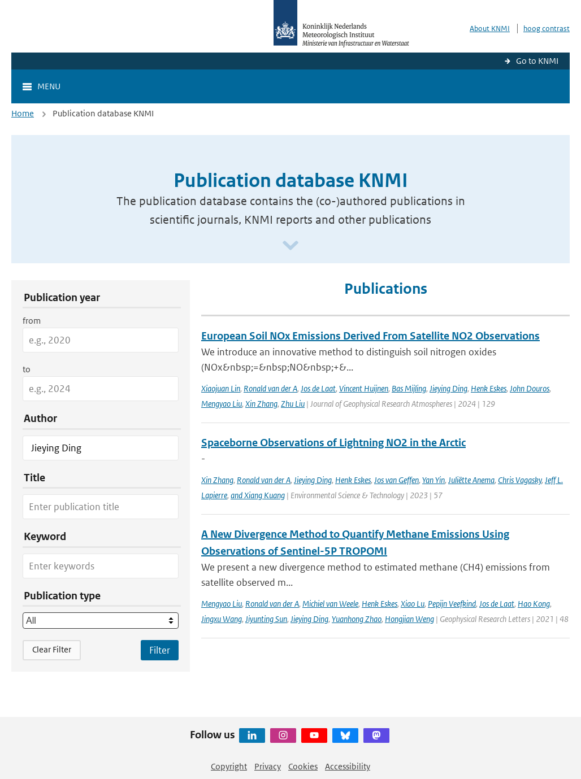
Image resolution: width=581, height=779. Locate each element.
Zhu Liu (293, 403)
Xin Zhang (261, 403)
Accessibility (347, 766)
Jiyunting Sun (266, 618)
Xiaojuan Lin (220, 388)
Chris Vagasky (519, 480)
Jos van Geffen (396, 480)
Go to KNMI (537, 60)
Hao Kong (534, 603)
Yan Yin (433, 480)
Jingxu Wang (221, 618)
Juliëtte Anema (471, 480)
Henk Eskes (488, 388)
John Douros (529, 388)
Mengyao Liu (221, 403)
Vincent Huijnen (363, 388)
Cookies (303, 766)
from (32, 320)
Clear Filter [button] (51, 649)
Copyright (229, 766)
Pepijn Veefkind (452, 603)
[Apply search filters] (160, 650)
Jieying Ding (448, 388)
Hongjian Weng (409, 618)
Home (22, 113)
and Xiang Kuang (258, 495)
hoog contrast (546, 28)
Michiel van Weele (330, 603)
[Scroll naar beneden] (290, 246)
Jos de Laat (318, 388)
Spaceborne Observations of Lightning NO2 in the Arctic (333, 442)
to (27, 369)
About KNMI (490, 28)
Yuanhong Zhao (356, 618)
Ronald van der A (270, 388)
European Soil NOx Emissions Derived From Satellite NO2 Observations (370, 335)
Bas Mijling (409, 388)
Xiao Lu (412, 603)
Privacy (267, 766)
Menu (48, 86)
